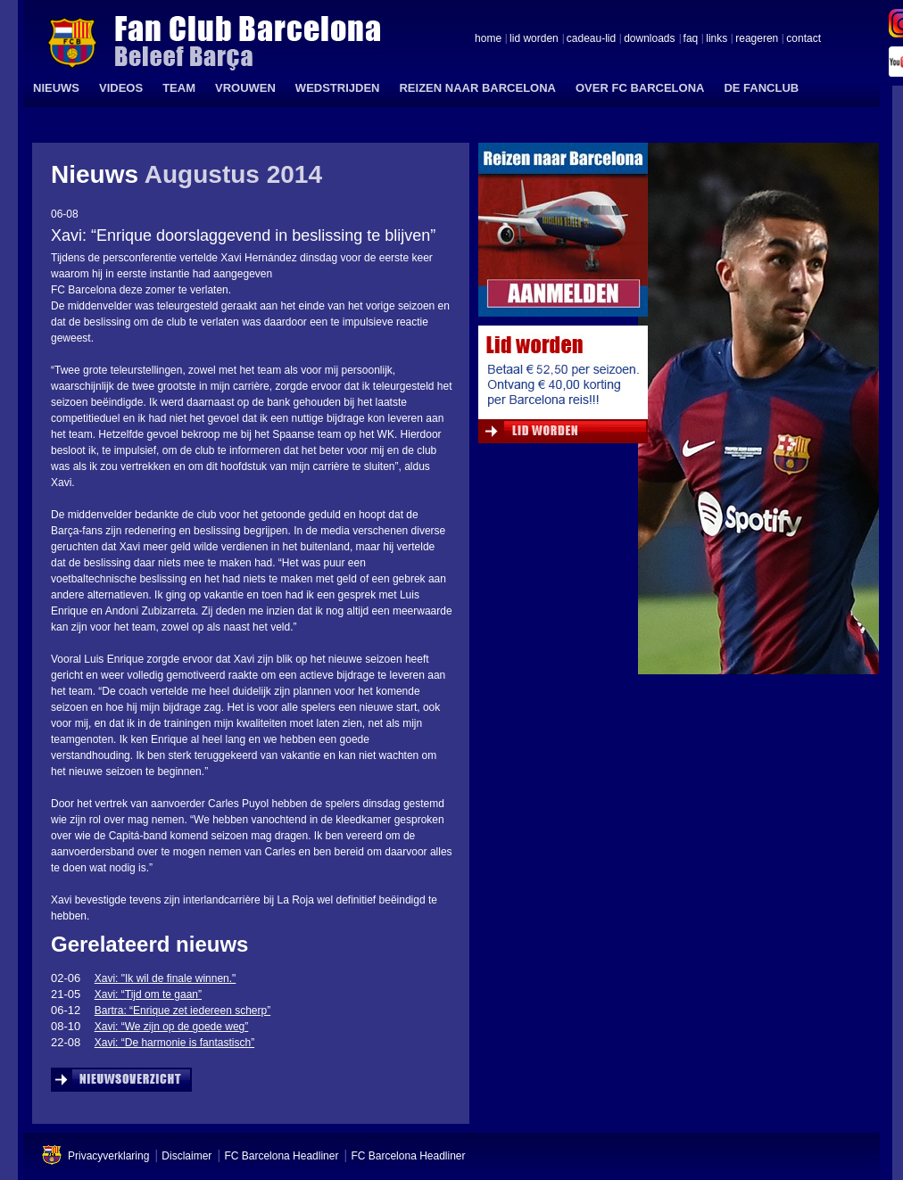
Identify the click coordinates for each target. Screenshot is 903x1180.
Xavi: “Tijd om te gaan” (148, 994)
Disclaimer (186, 1156)
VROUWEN (245, 88)
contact (803, 39)
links (716, 39)
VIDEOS (121, 88)
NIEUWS (56, 88)
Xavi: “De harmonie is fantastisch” (174, 1042)
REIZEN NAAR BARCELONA (477, 88)
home (488, 39)
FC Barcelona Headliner (281, 1156)
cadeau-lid (591, 39)
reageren (756, 39)
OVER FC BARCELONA (640, 88)
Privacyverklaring (108, 1156)
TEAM (178, 88)
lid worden (534, 39)
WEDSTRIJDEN (337, 88)
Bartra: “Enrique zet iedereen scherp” (182, 1010)
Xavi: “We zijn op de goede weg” (172, 1026)
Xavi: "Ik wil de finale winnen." (165, 978)
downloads (649, 39)
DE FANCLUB (761, 88)
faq (691, 39)
